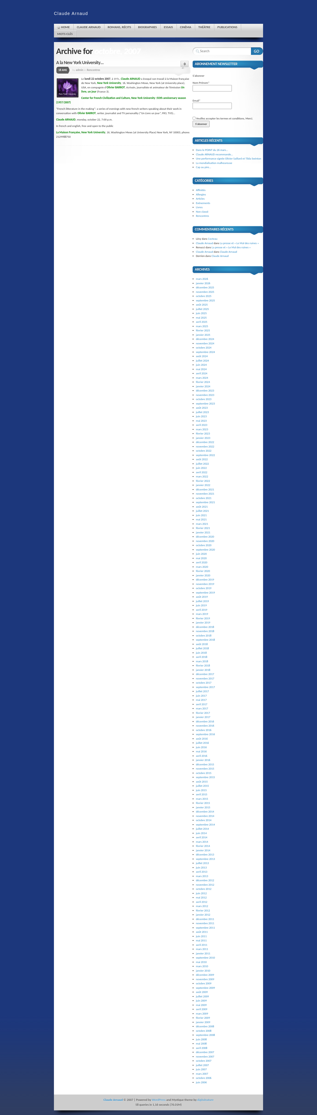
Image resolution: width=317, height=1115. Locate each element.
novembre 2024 (205, 343)
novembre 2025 (205, 291)
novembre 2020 (205, 541)
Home (65, 27)
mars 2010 (202, 966)
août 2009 (202, 992)
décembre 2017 (205, 674)
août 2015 (202, 781)
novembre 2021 (205, 493)
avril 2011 (201, 944)
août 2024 (202, 356)
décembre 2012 (205, 880)
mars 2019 (202, 614)
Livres (199, 207)
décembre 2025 (205, 287)
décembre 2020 (205, 536)
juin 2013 (201, 867)
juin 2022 (201, 467)
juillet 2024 (202, 360)
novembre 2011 (205, 923)
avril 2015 (201, 794)
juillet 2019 (202, 601)
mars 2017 (202, 708)
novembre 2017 (205, 678)
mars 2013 (202, 876)
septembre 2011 (205, 927)
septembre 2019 (205, 592)
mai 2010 (201, 962)
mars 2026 (202, 278)
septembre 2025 (205, 300)
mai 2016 (201, 751)
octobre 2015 (203, 773)
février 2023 (203, 433)
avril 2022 (201, 472)
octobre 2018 (203, 635)
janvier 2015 (203, 807)
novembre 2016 (205, 725)
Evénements (203, 203)
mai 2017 (201, 699)
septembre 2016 (205, 734)
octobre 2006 (203, 1078)
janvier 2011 (203, 953)
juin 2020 (201, 553)
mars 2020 (202, 566)
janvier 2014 (203, 850)
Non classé (202, 211)
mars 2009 (202, 1013)
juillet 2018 (202, 648)
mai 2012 (201, 897)
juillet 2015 (202, 785)
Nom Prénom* (212, 86)
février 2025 (203, 330)
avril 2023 (201, 425)
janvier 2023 (203, 438)
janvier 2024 (203, 386)
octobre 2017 (203, 682)
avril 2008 (201, 1048)
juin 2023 (201, 416)
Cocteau (212, 238)
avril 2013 (201, 871)
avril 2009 (201, 1009)
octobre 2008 (203, 1030)
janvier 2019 (203, 622)
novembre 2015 (205, 768)
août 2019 (202, 596)
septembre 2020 (205, 549)
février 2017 (203, 712)
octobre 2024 (203, 347)
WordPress (159, 1100)
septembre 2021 (205, 502)
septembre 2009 (205, 987)
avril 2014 (201, 837)
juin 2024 (201, 364)
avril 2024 (201, 373)
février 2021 (203, 528)
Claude (71, 13)
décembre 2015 (205, 764)
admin (79, 70)
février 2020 (203, 571)
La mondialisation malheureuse (214, 163)
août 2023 (202, 407)
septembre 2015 (205, 777)
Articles (200, 198)
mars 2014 (202, 841)
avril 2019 (201, 609)
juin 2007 (201, 1069)
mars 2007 (202, 1073)
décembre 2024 (205, 339)
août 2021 (202, 506)
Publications (227, 27)
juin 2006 (201, 1082)
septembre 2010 (205, 957)
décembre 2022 (205, 442)
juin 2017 (201, 695)
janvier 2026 (203, 283)
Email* (212, 104)
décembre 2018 (205, 627)
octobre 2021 (203, 498)
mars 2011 (202, 949)
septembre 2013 (205, 859)
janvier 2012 (203, 914)
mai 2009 (201, 1005)
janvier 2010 (203, 970)
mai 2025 (201, 317)
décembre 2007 (205, 1052)
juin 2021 (201, 515)
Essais (168, 27)
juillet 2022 (202, 463)
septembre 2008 (205, 1035)
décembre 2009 (205, 974)
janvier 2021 (203, 532)
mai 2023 (201, 420)
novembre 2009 (205, 979)
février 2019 (203, 618)
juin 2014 (201, 833)
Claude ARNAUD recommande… (214, 154)
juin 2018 (201, 652)
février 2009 (203, 1017)
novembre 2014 (205, 816)
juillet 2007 (202, 1065)
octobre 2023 (203, 399)
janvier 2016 (203, 760)
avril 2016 (201, 755)
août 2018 (202, 644)
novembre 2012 (205, 884)
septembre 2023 (205, 403)
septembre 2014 (205, 824)
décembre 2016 (205, 721)
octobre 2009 (203, 983)
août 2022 (202, 459)
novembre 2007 (205, 1056)
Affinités (201, 190)
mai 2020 (201, 558)
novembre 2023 (205, 395)
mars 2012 (202, 906)
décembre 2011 (205, 919)
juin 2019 (201, 605)
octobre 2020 (203, 545)
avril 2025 (201, 321)
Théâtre (204, 27)
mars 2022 (202, 476)
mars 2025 (202, 326)
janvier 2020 (203, 575)
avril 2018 (201, 657)
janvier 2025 (203, 334)
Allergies (201, 194)
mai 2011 (201, 940)
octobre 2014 (203, 820)
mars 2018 (202, 661)
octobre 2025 (203, 296)
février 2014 (203, 846)
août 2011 (202, 931)
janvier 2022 (203, 485)
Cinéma (185, 27)
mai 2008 (201, 1043)
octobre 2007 (203, 1060)
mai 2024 (201, 369)
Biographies (147, 27)
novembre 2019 (205, 584)
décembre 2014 (205, 811)
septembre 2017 (205, 687)
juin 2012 (201, 893)
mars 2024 (202, 377)
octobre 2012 (203, 889)
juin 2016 (201, 747)
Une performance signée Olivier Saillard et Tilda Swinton (228, 158)
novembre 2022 (205, 446)
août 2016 (202, 738)
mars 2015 (202, 798)
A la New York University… (80, 62)
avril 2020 (201, 562)
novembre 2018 (205, 631)
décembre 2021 (205, 489)
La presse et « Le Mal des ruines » (239, 243)
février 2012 (203, 910)
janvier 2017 (203, 717)
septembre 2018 (205, 639)
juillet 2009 (202, 996)
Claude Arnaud (89, 27)
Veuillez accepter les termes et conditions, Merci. (223, 118)
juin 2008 (201, 1039)
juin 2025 (201, 313)
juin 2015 (201, 790)
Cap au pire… (203, 167)
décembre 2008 (205, 1026)
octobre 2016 (203, 730)
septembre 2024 (205, 352)
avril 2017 (201, 704)
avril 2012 (201, 902)
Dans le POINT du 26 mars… (212, 150)
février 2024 (203, 382)
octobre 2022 (203, 450)
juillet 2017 (202, 691)
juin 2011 (201, 936)
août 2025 (202, 304)
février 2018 (203, 665)
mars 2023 (202, 429)
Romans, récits (119, 27)
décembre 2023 (205, 390)
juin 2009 (201, 1000)
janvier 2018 (203, 670)
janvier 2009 (203, 1022)
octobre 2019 (203, 588)
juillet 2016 (202, 742)
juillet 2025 (202, 309)
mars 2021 (202, 523)
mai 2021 (201, 519)
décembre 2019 (205, 579)
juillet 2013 (202, 863)
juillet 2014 (202, 828)
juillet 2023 (202, 412)
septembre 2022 (205, 455)
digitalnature (205, 1100)
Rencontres (93, 70)
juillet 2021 (202, 510)
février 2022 (203, 480)
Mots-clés (65, 34)
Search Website (257, 51)
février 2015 (203, 803)
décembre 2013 (205, 854)
